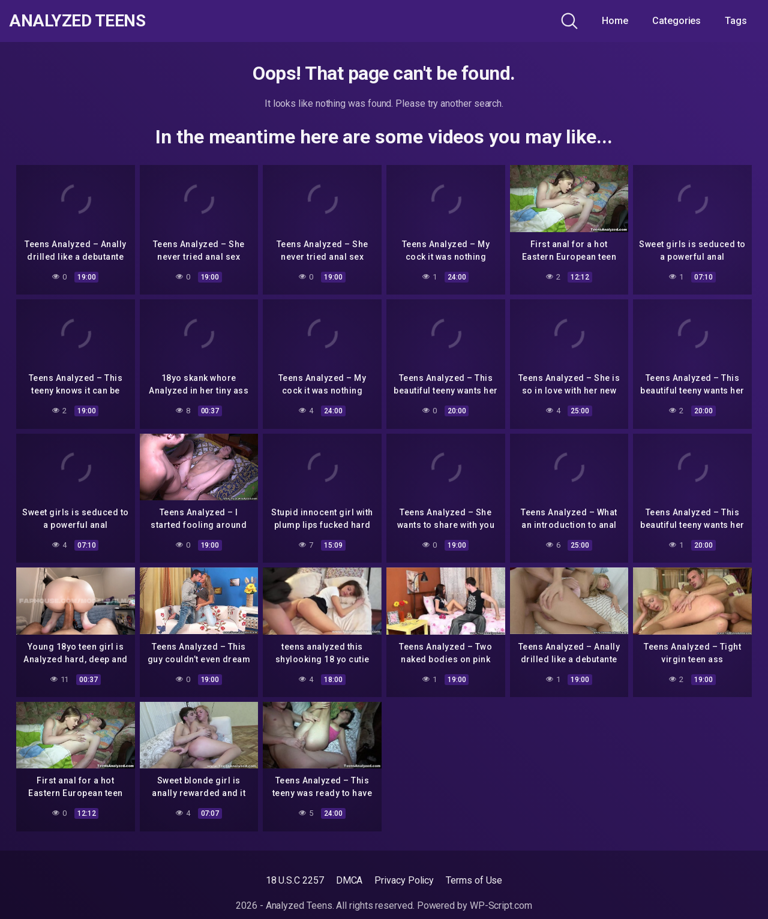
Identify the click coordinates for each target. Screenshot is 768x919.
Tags (736, 20)
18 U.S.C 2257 (295, 880)
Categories (676, 20)
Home (615, 20)
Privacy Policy (404, 880)
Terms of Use (474, 880)
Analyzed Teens (77, 21)
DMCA (349, 880)
